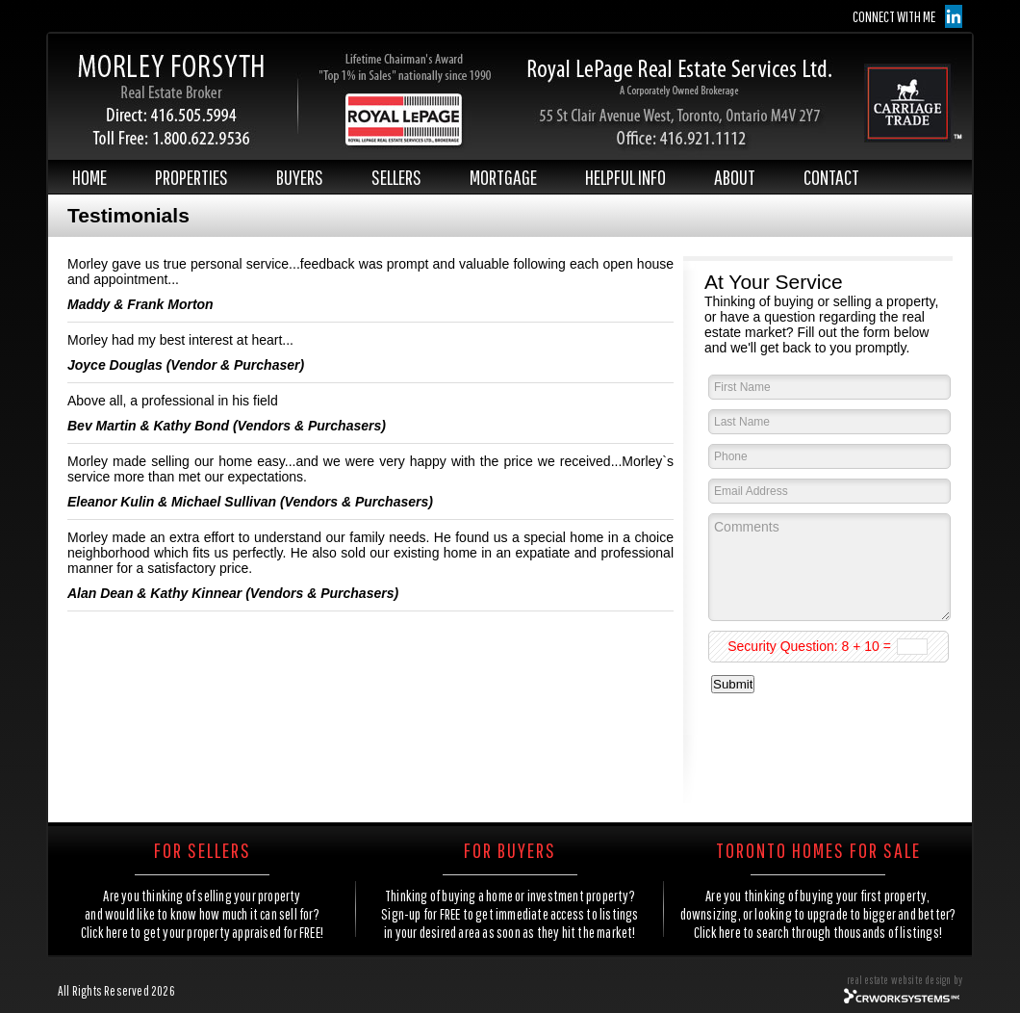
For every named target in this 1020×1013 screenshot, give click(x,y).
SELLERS (396, 177)
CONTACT (831, 177)
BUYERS (299, 177)
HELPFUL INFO (625, 177)
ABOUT (734, 177)
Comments (829, 567)
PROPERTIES (191, 177)
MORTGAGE (503, 177)
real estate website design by (904, 980)
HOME (89, 177)
